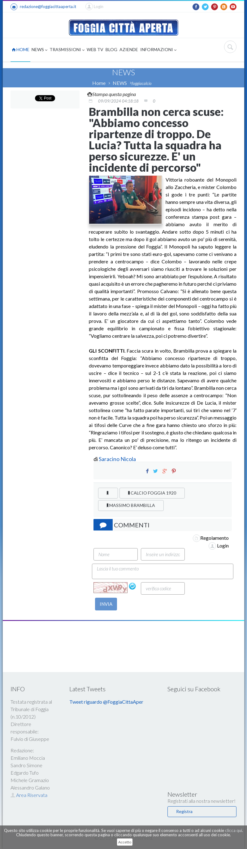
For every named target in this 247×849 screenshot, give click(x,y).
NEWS (39, 50)
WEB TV (95, 49)
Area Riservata (29, 795)
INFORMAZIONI (158, 50)
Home (99, 83)
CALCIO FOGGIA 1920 (152, 492)
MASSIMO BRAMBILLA (131, 505)
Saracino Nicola (117, 458)
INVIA (106, 604)
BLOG (111, 49)
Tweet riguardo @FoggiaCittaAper (106, 702)
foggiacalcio (142, 83)
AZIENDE (128, 49)
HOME (20, 49)
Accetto (124, 842)
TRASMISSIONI (67, 50)
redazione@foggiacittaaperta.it (43, 6)
